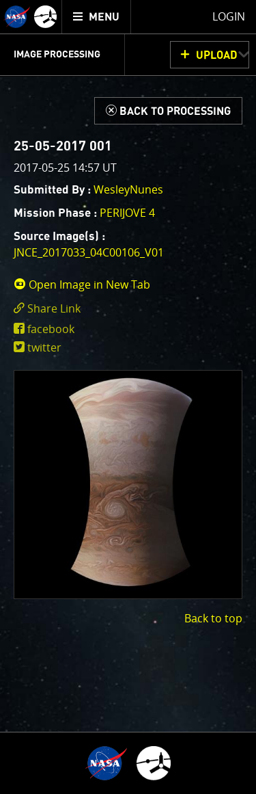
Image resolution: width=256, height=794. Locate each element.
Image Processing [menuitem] (57, 54)
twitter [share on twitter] (44, 347)
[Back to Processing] (168, 110)
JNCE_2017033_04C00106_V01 (89, 252)
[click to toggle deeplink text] (128, 309)
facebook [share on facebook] (50, 328)
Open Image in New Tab (82, 284)
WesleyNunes (128, 189)
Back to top (213, 618)
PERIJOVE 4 (127, 212)
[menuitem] (96, 17)
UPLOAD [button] (217, 55)
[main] (128, 397)
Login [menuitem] (228, 16)
